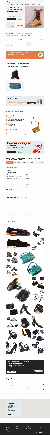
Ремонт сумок (27, 426)
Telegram (13, 117)
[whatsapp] (10, 414)
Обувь (8, 4)
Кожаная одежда (33, 4)
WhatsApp (12, 100)
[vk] (7, 429)
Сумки (17, 4)
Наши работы (17, 427)
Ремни (21, 4)
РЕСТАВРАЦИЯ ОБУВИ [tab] (17, 162)
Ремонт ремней (27, 427)
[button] (11, 19)
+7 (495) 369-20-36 (10, 405)
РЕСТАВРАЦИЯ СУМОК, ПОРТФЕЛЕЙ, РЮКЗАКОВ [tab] (33, 162)
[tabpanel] (25, 165)
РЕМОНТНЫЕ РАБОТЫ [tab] (40, 162)
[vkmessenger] (8, 414)
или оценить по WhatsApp (21, 19)
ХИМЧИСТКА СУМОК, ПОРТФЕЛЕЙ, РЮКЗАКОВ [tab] (25, 162)
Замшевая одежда (40, 4)
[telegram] (9, 414)
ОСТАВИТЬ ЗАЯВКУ (31, 103)
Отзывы (17, 428)
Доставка (17, 426)
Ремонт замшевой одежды (29, 428)
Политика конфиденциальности (39, 432)
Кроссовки (12, 4)
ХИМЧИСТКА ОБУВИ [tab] (9, 162)
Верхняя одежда (27, 4)
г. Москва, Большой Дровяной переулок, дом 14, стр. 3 (39, 427)
